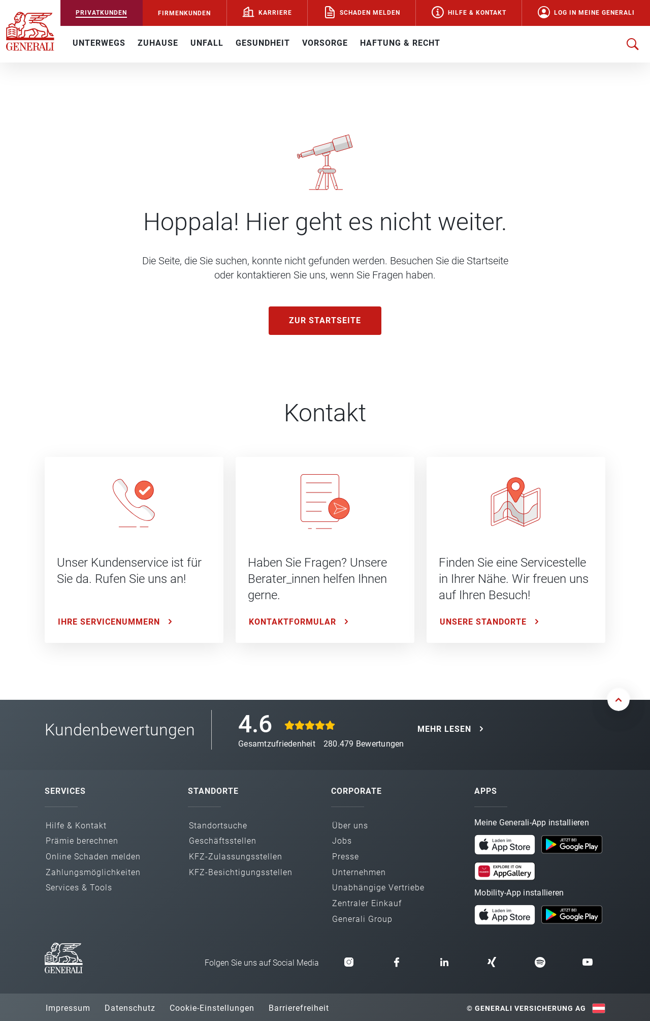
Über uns (350, 825)
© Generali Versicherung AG (526, 1008)
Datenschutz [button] (130, 1008)
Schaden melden (370, 12)
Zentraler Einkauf (367, 903)
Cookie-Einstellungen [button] (212, 1008)
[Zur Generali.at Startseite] (30, 30)
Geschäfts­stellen (222, 841)
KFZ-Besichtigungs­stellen (240, 872)
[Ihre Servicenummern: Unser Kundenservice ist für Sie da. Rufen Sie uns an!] (134, 550)
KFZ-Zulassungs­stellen (235, 856)
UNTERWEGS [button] (99, 43)
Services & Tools (79, 887)
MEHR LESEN (444, 729)
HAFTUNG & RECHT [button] (400, 43)
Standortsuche (218, 825)
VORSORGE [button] (325, 43)
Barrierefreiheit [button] (299, 1008)
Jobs (342, 841)
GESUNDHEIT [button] (263, 43)
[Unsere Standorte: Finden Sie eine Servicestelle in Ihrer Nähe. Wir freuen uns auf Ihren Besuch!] (516, 550)
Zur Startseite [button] (325, 320)
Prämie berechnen (82, 841)
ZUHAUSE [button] (158, 43)
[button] (504, 844)
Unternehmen (359, 872)
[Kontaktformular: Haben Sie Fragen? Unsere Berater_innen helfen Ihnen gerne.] (325, 550)
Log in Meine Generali (594, 12)
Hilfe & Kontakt (477, 12)
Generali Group (362, 919)
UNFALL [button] (206, 43)
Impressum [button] (68, 1008)
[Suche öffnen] (633, 44)
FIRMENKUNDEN (184, 13)
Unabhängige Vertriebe (378, 887)
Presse (345, 856)
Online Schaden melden (93, 856)
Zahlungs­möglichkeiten (93, 872)
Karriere (275, 12)
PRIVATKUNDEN (101, 12)
